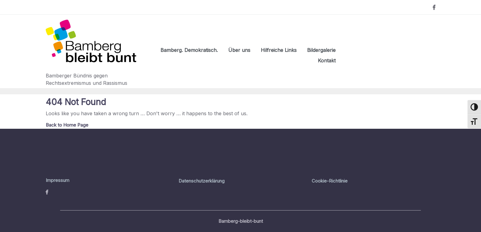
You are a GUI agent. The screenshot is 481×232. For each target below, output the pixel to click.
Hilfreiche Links (279, 50)
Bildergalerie (321, 50)
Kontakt (327, 60)
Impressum (57, 180)
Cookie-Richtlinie (330, 181)
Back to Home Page (67, 125)
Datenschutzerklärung (202, 181)
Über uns (239, 50)
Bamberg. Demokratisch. (189, 50)
